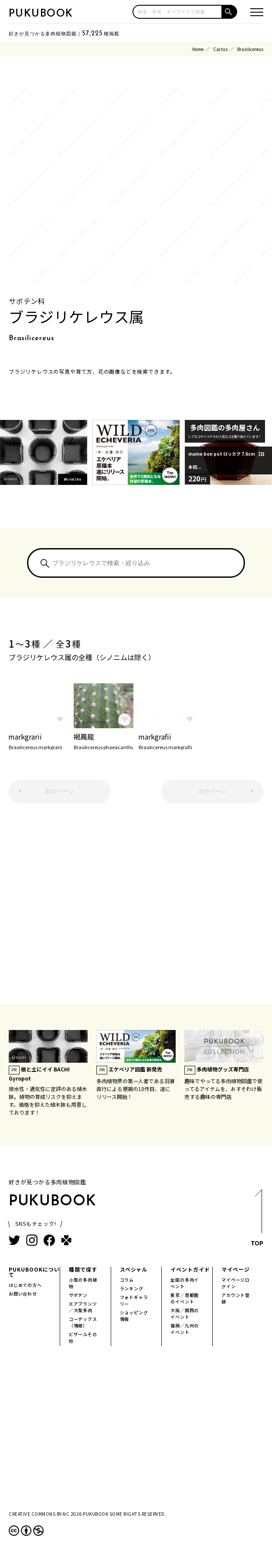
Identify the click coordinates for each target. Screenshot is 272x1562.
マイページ (235, 1269)
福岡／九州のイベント (184, 1328)
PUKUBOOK (41, 14)
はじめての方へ (25, 1285)
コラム (127, 1279)
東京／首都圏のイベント (184, 1298)
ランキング (131, 1288)
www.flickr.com (99, 722)
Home (198, 49)
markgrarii (38, 740)
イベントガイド (190, 1269)
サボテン (78, 1295)
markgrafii (168, 740)
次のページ (212, 791)
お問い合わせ (23, 1293)
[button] (229, 12)
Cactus (220, 49)
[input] (177, 12)
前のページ (59, 791)
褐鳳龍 (103, 740)
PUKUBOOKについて (34, 1271)
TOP (257, 1220)
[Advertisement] (136, 908)
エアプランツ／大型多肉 (83, 1306)
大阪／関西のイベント (184, 1313)
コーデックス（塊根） (83, 1322)
